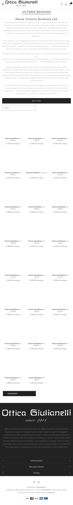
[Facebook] (34, 482)
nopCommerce (41, 487)
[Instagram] (38, 482)
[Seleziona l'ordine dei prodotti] (19, 107)
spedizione (51, 493)
